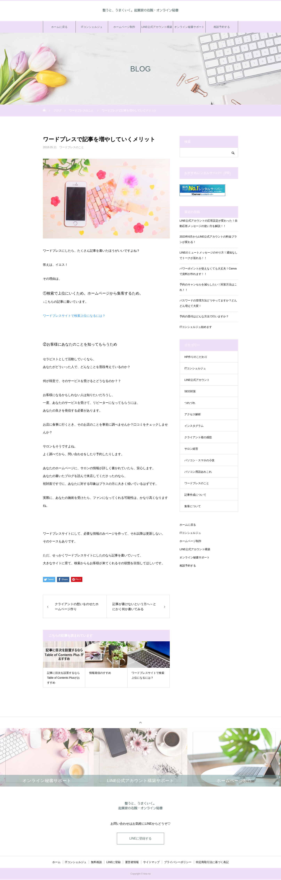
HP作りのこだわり (195, 356)
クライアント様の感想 (198, 437)
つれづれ (189, 402)
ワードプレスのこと (71, 147)
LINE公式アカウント (197, 379)
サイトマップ (151, 862)
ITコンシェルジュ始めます (196, 326)
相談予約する (221, 26)
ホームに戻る (59, 26)
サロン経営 (191, 448)
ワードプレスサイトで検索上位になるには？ (74, 315)
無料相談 (96, 862)
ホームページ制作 (124, 26)
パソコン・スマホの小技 (199, 460)
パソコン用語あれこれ (198, 471)
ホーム (56, 862)
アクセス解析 (192, 414)
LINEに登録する (140, 838)
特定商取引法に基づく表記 (212, 862)
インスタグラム (194, 425)
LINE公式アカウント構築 (156, 26)
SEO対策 (190, 391)
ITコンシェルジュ (91, 26)
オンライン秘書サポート (189, 26)
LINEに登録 (113, 862)
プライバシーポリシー (177, 862)
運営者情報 (132, 862)
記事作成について (195, 494)
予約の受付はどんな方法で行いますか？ (204, 316)
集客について (192, 506)
